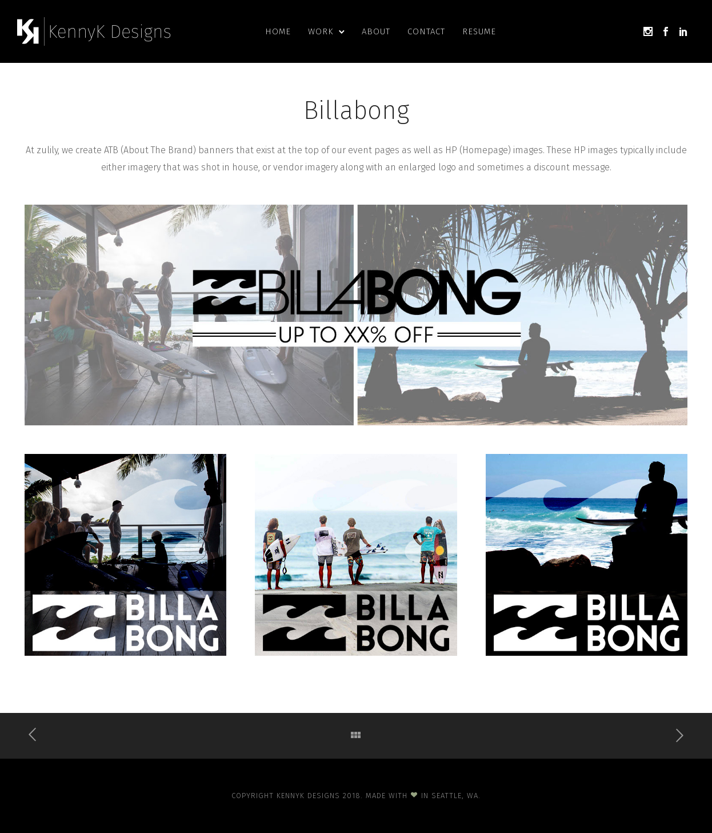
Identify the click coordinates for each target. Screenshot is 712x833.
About (376, 31)
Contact (426, 31)
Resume (479, 31)
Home (278, 31)
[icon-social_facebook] (665, 32)
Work (320, 31)
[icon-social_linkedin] (683, 32)
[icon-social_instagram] (648, 32)
